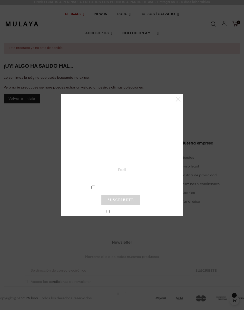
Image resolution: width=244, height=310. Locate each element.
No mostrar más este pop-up (122, 211)
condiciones (121, 187)
